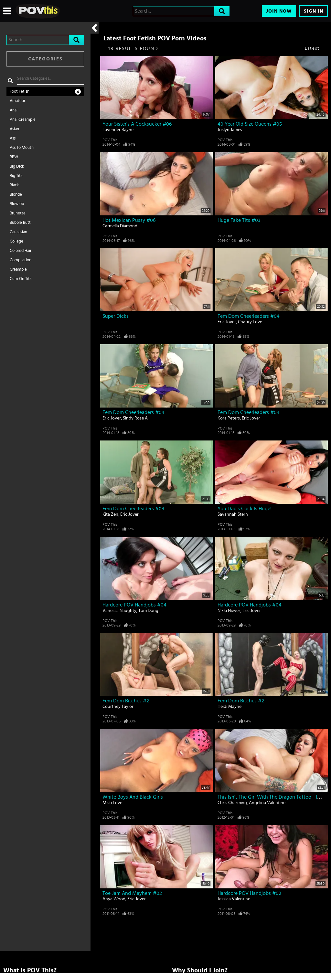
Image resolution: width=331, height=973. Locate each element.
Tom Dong (148, 610)
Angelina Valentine (267, 803)
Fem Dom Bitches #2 (125, 700)
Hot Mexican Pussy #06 (128, 220)
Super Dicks (115, 316)
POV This (109, 140)
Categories (45, 59)
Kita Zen (110, 514)
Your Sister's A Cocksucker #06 (137, 124)
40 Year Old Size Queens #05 (250, 124)
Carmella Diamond (119, 226)
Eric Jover (227, 322)
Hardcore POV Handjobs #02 (249, 893)
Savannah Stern (233, 514)
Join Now (279, 11)
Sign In (313, 11)
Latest (312, 49)
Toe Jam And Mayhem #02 (132, 893)
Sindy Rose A (135, 418)
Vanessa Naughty (119, 610)
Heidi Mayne (229, 706)
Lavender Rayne (117, 130)
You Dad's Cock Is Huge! (245, 508)
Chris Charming (232, 803)
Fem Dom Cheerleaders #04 (249, 316)
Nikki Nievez (229, 610)
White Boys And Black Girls (132, 797)
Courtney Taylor (117, 706)
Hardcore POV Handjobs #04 (134, 604)
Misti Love (112, 803)
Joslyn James (230, 130)
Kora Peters (229, 418)
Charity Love (250, 322)
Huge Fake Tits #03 (239, 220)
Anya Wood (113, 899)
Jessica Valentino (234, 899)
